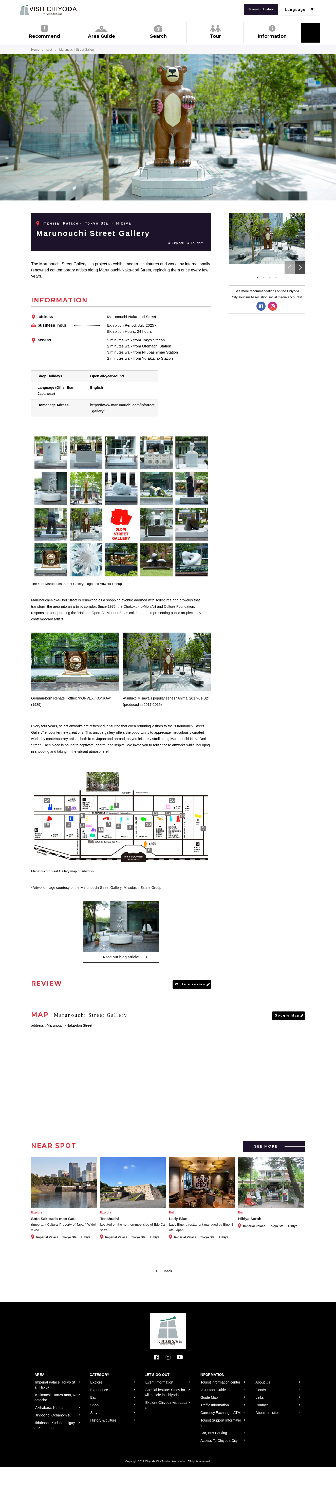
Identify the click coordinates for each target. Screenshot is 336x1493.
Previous (290, 267)
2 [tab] (263, 277)
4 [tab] (275, 277)
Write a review (190, 984)
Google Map (287, 1015)
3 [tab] (269, 277)
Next (300, 267)
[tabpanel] (267, 238)
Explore (178, 243)
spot (49, 49)
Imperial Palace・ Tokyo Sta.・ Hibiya (87, 223)
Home (35, 49)
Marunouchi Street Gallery (93, 233)
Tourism (197, 243)
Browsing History (261, 9)
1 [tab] (257, 277)
